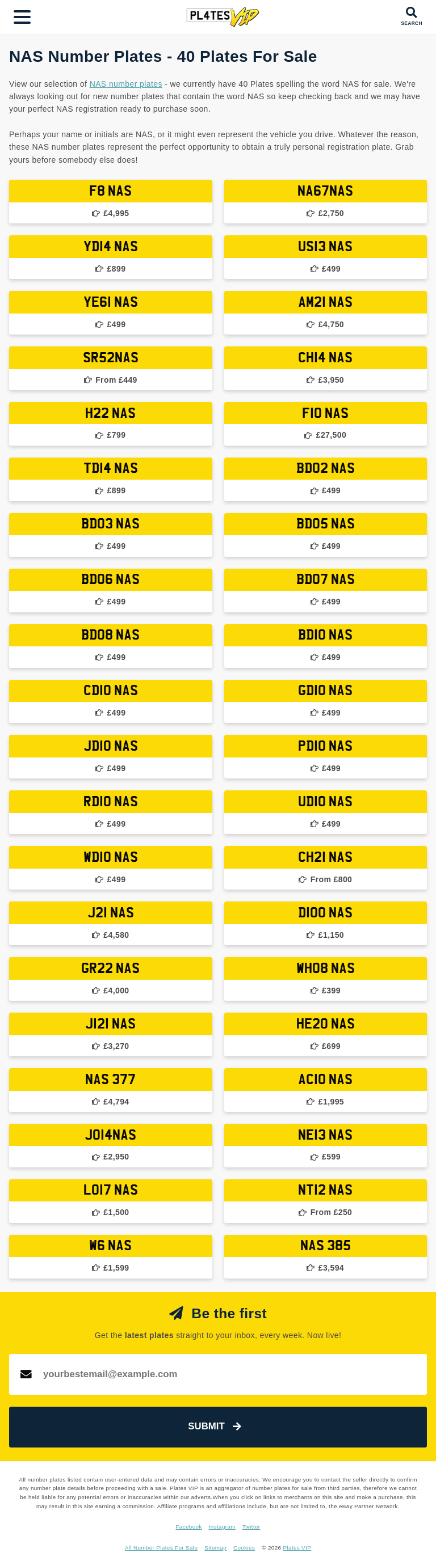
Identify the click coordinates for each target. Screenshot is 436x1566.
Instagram (222, 1526)
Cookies (244, 1547)
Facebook (188, 1526)
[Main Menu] (22, 17)
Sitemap (215, 1547)
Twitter (251, 1526)
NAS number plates (126, 83)
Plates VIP (297, 1547)
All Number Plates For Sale (161, 1547)
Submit (214, 1426)
